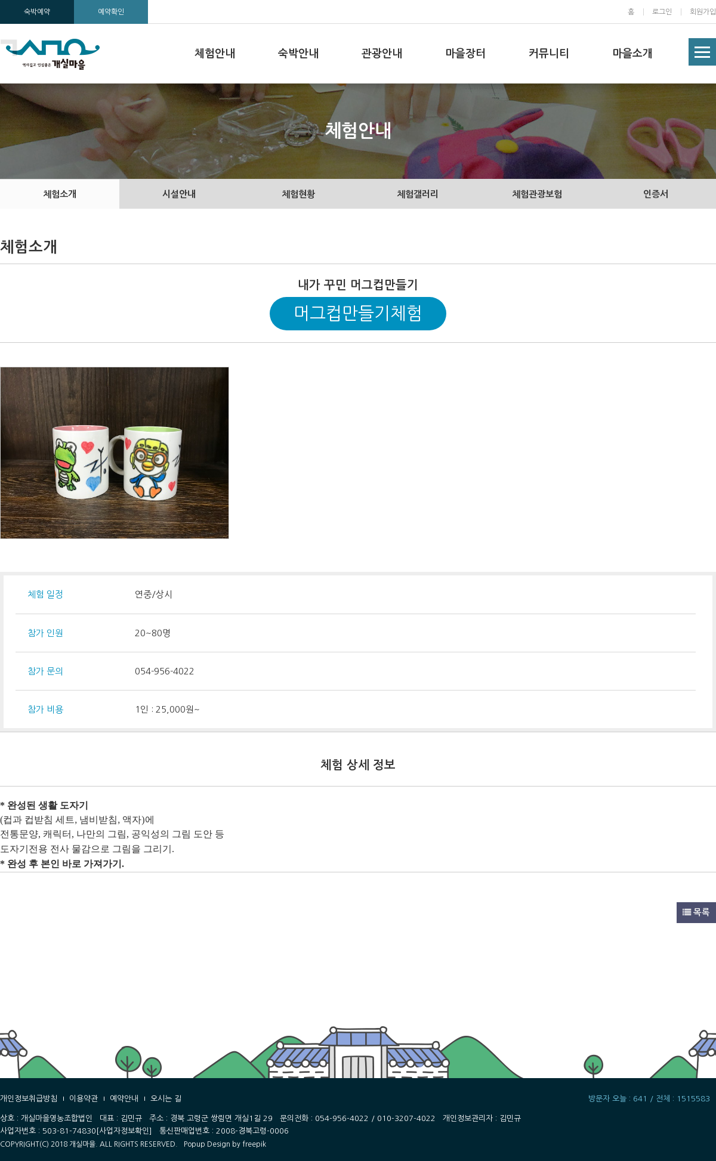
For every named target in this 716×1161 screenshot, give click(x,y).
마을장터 (465, 53)
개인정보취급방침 (28, 1099)
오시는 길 (165, 1099)
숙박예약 (37, 12)
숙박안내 (298, 53)
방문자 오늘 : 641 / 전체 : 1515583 (649, 1099)
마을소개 (632, 53)
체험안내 (215, 53)
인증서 (655, 194)
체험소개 (59, 194)
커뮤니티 (549, 53)
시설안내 (179, 194)
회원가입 (703, 12)
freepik (254, 1144)
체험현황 (298, 194)
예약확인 (111, 12)
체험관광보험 (537, 194)
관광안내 (382, 53)
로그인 (662, 12)
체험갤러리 (418, 194)
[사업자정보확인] (124, 1131)
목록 (696, 912)
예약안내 (124, 1099)
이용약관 (83, 1099)
